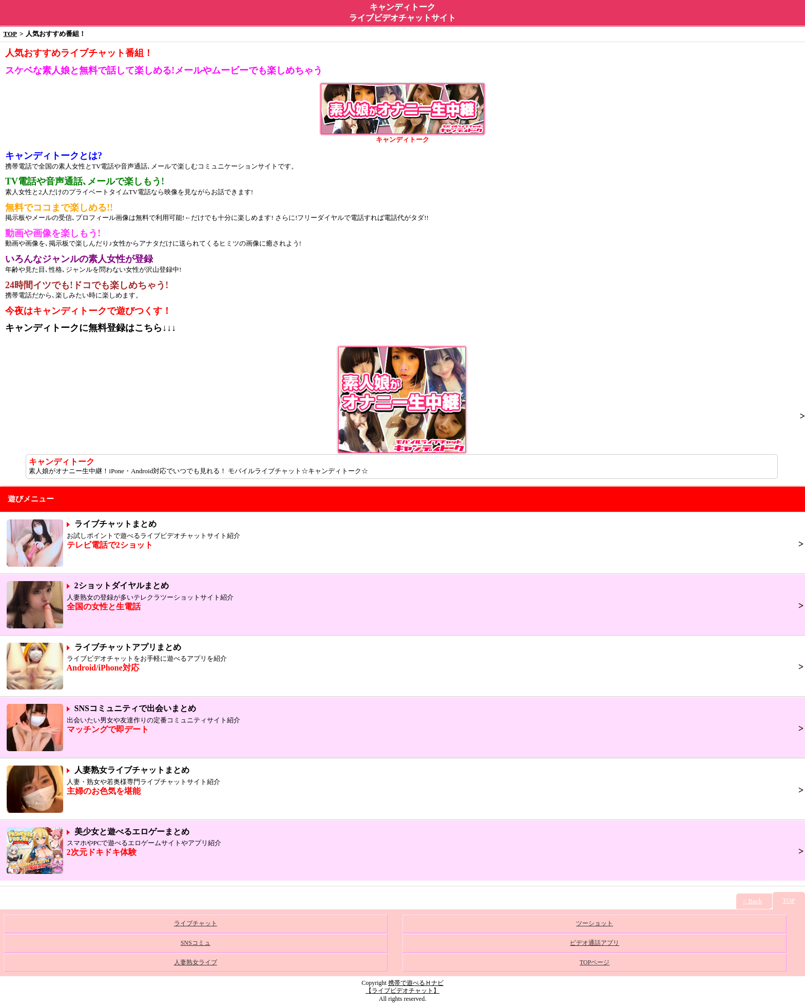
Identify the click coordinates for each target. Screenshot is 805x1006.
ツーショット (594, 923)
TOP (10, 34)
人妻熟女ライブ (195, 962)
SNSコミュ (195, 942)
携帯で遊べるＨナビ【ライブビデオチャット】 (405, 987)
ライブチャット (195, 923)
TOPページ (594, 962)
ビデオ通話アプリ (594, 942)
